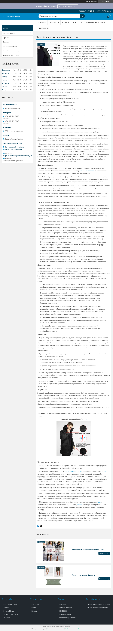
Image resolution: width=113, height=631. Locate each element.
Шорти (6, 607)
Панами (6, 618)
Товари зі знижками (11, 55)
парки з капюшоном (73, 471)
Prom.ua (67, 627)
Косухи (34, 611)
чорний (80, 504)
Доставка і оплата (10, 46)
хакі (81, 171)
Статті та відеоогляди (11, 51)
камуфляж (90, 171)
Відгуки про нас (65, 607)
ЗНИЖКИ (63, 611)
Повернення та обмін (95, 22)
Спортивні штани (10, 604)
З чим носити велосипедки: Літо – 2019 (88, 549)
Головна (42, 22)
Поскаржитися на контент (55, 629)
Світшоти (35, 604)
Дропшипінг (43, 28)
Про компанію (65, 614)
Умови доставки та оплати (97, 607)
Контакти (77, 22)
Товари (52, 22)
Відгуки (6, 42)
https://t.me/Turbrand (13, 150)
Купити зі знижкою (67, 6)
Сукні (33, 607)
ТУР (85, 419)
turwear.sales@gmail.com (14, 147)
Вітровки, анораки (10, 614)
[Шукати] (82, 15)
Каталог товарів (9, 33)
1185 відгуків (93, 1)
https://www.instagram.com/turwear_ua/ (17, 155)
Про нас (65, 22)
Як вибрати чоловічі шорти (83, 575)
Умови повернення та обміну (98, 604)
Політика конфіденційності (73, 629)
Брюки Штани (8, 611)
